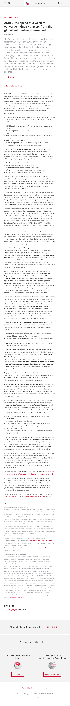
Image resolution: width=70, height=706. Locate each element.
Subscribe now (52, 627)
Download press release (14, 86)
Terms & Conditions (28, 688)
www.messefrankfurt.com (37, 548)
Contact (45, 688)
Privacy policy (27, 694)
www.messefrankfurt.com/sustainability (41, 540)
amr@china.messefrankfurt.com (34, 496)
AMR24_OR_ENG (12, 610)
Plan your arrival (52, 674)
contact (18, 674)
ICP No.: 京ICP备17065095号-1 (42, 694)
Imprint (19, 694)
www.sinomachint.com (16, 597)
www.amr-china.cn (10, 496)
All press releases (12, 17)
